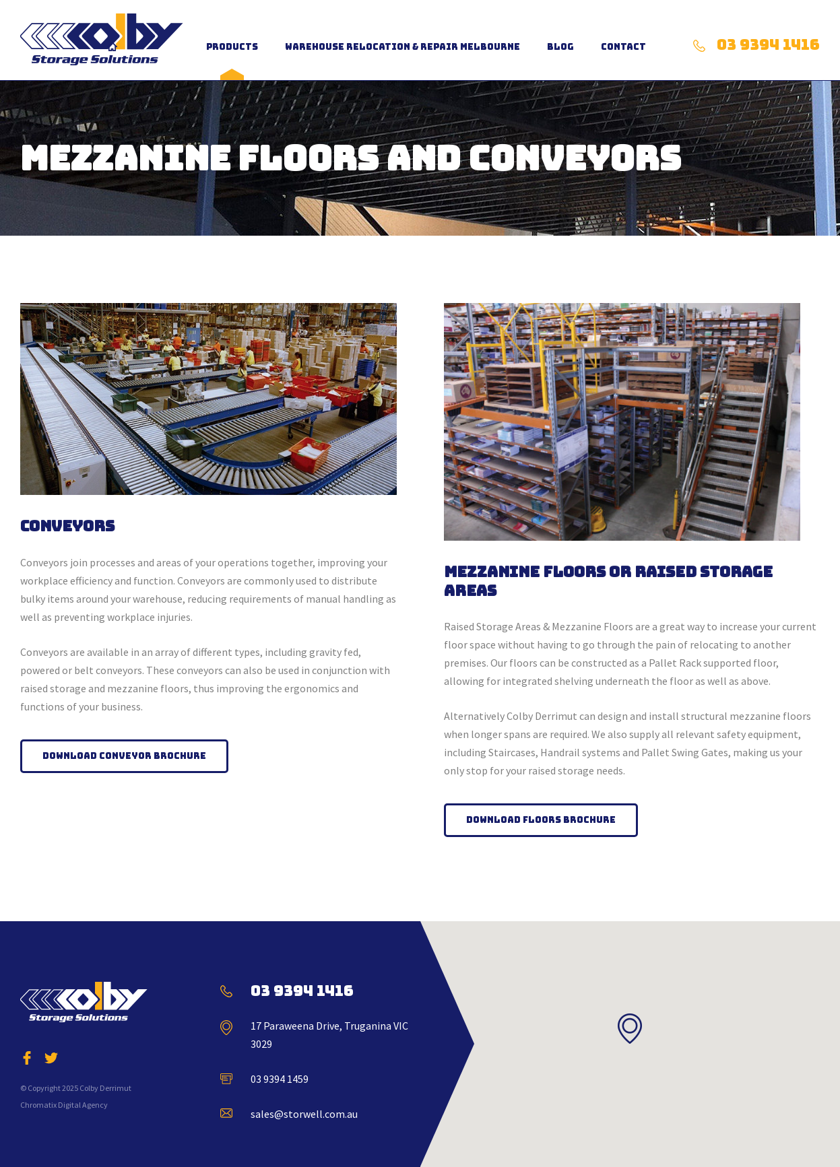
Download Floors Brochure (541, 820)
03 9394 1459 (280, 1079)
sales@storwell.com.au (304, 1114)
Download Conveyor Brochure (124, 756)
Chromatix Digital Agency (64, 1105)
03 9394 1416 (768, 45)
